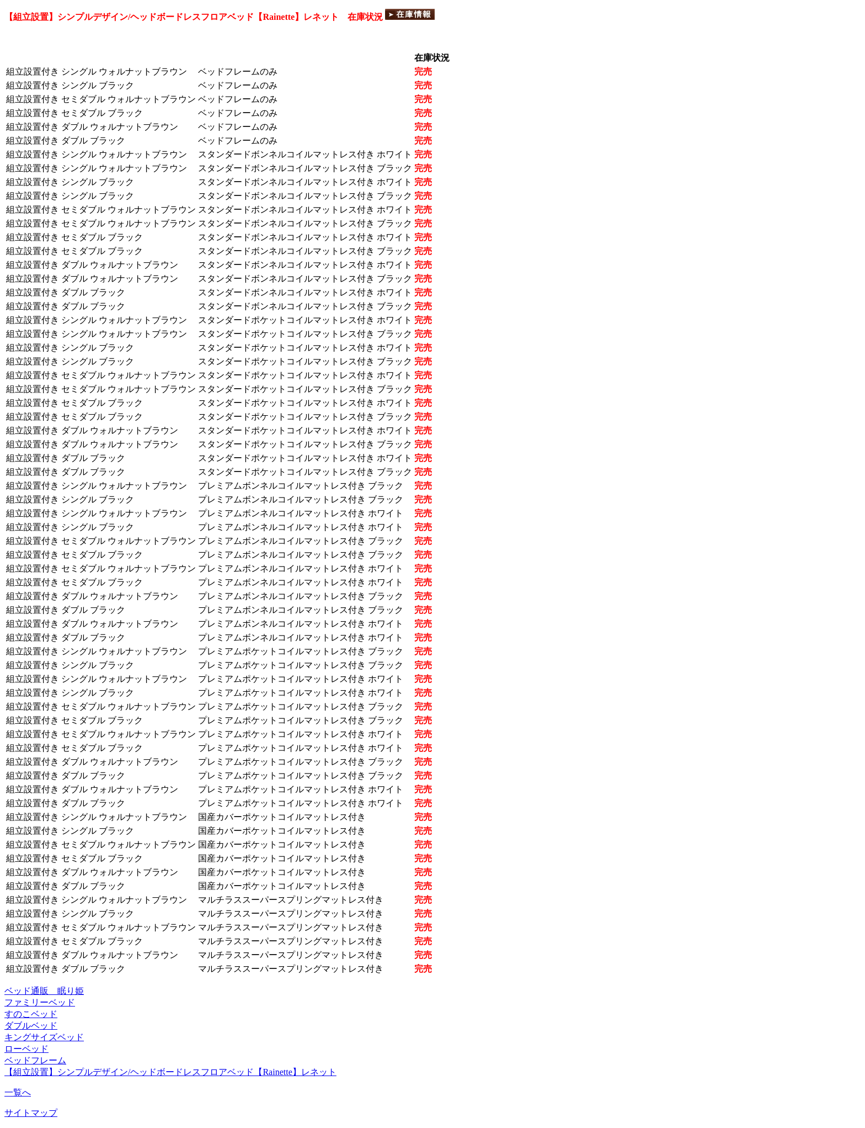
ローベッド (26, 1048)
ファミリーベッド (39, 1002)
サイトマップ (30, 1113)
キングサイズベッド (44, 1037)
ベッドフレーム (35, 1060)
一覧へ (17, 1092)
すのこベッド (30, 1014)
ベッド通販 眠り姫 (44, 990)
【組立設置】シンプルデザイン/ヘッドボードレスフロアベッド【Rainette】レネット (170, 1072)
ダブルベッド (30, 1025)
